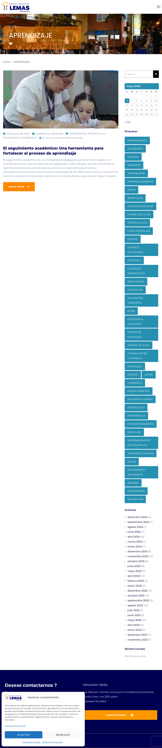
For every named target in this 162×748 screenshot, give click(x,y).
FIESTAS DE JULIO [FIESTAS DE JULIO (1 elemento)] (139, 345)
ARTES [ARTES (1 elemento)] (131, 189)
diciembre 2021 (137, 634)
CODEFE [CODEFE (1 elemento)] (133, 239)
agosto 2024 (135, 526)
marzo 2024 (135, 541)
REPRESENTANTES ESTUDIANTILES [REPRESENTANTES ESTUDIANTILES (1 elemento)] (139, 443)
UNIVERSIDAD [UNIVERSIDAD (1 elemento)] (136, 490)
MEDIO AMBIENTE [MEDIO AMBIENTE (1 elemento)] (139, 391)
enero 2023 (135, 585)
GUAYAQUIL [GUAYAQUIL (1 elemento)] (135, 366)
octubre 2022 (136, 595)
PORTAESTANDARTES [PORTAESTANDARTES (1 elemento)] (141, 423)
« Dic (128, 122)
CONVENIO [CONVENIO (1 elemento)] (134, 260)
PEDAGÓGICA (96, 133)
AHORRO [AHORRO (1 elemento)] (133, 156)
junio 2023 (134, 566)
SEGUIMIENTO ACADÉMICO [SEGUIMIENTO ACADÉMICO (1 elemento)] (136, 472)
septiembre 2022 (138, 600)
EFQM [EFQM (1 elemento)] (131, 310)
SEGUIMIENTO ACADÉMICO (20, 137)
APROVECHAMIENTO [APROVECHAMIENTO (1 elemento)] (140, 181)
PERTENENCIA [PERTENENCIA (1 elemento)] (136, 415)
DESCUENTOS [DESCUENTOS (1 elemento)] (136, 281)
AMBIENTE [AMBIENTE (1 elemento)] (134, 165)
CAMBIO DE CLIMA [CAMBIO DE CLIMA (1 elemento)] (139, 214)
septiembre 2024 (139, 522)
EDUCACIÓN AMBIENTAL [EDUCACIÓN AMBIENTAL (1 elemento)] (135, 300)
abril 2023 (134, 575)
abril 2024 (134, 536)
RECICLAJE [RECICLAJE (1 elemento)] (134, 432)
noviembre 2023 (138, 556)
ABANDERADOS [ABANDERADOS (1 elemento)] (137, 140)
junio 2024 (134, 531)
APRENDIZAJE (78, 133)
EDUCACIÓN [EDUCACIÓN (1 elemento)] (135, 289)
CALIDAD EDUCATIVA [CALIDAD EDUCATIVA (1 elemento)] (140, 206)
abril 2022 (134, 624)
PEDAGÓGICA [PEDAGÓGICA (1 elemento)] (136, 407)
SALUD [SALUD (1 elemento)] (132, 461)
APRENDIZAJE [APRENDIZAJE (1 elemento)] (136, 173)
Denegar (63, 734)
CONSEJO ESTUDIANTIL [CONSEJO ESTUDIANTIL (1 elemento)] (136, 250)
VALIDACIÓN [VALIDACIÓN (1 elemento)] (135, 499)
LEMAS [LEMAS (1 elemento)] (148, 374)
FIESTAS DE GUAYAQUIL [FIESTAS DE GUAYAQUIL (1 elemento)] (135, 334)
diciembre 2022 (137, 590)
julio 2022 (134, 610)
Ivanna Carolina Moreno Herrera (64, 137)
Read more (17, 186)
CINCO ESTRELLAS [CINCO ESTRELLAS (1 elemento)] (139, 230)
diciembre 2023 (137, 551)
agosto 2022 (135, 605)
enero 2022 (135, 629)
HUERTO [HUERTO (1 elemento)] (133, 374)
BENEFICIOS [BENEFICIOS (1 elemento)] (135, 197)
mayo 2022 (134, 620)
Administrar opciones (15, 726)
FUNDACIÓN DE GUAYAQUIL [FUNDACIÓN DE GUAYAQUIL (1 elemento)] (137, 356)
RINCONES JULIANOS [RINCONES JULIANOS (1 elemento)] (141, 453)
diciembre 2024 (138, 517)
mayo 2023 (134, 571)
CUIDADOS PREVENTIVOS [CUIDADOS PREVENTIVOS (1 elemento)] (136, 271)
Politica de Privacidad (52, 742)
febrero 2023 (136, 580)
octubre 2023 (136, 561)
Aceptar (23, 734)
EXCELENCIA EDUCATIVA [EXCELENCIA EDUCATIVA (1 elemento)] (135, 321)
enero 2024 (135, 546)
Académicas (43, 133)
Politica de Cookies (31, 742)
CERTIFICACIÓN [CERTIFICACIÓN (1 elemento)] (137, 222)
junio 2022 (134, 615)
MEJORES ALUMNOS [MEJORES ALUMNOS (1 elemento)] (140, 399)
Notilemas (57, 133)
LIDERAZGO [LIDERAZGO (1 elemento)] (135, 382)
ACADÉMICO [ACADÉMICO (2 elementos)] (135, 148)
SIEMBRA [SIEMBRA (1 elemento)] (133, 482)
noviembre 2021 (138, 639)
